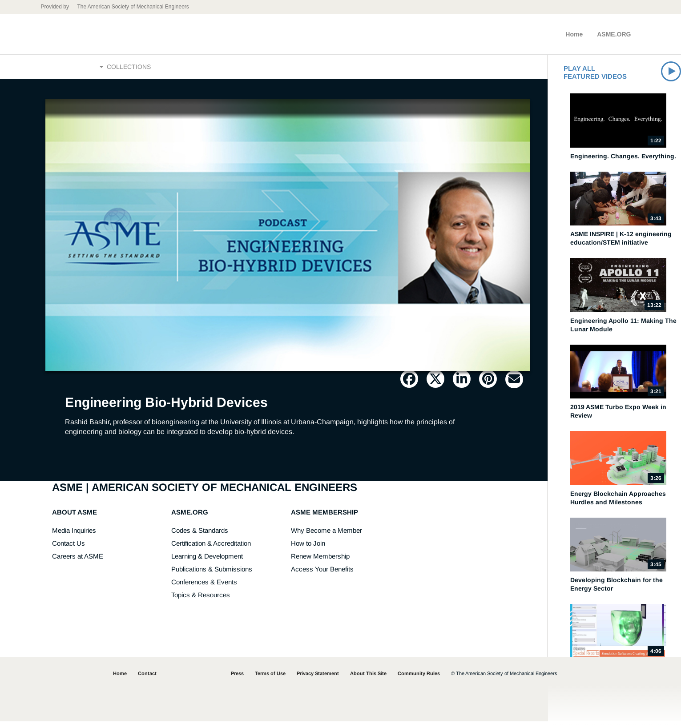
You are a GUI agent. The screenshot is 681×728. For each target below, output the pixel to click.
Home (574, 34)
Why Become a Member (326, 537)
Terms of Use (270, 680)
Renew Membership (320, 563)
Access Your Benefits (322, 575)
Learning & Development (207, 563)
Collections (125, 69)
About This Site (368, 680)
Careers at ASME (77, 563)
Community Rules (419, 680)
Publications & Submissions (211, 575)
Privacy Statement (318, 680)
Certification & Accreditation (211, 550)
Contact (147, 680)
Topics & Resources (200, 601)
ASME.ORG (614, 34)
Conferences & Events (204, 588)
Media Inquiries (74, 537)
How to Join (308, 550)
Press (237, 680)
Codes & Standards (199, 537)
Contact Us (68, 550)
